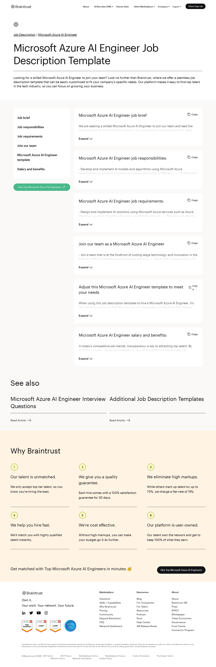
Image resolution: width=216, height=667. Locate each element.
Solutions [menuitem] (104, 598)
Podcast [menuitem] (141, 614)
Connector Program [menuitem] (183, 630)
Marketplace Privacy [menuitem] (115, 656)
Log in (176, 6)
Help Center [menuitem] (143, 622)
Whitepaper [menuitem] (178, 614)
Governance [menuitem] (179, 622)
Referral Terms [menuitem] (58, 658)
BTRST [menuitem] (175, 610)
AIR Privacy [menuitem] (65, 656)
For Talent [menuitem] (142, 606)
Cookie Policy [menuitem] (105, 658)
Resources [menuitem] (142, 610)
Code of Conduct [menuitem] (141, 656)
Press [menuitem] (175, 606)
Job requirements (29, 136)
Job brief (23, 117)
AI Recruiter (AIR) (102, 6)
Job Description (24, 34)
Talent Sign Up (195, 6)
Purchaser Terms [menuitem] (165, 656)
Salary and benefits (31, 169)
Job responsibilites (30, 127)
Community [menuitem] (106, 614)
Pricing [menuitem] (103, 610)
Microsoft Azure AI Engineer (57, 34)
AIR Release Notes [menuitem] (147, 626)
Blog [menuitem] (139, 598)
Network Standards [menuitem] (81, 658)
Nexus (86, 6)
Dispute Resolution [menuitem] (110, 618)
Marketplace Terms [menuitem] (88, 656)
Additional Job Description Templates (157, 399)
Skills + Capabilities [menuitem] (110, 602)
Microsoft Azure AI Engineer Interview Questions (58, 402)
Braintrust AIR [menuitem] (179, 602)
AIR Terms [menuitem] (48, 656)
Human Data (122, 6)
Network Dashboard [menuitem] (110, 626)
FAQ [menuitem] (101, 622)
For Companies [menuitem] (145, 602)
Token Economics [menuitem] (182, 618)
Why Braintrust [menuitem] (107, 606)
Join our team (26, 145)
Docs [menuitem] (139, 618)
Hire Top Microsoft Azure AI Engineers (180, 569)
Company (163, 6)
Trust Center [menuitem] (179, 626)
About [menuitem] (175, 598)
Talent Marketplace (143, 6)
